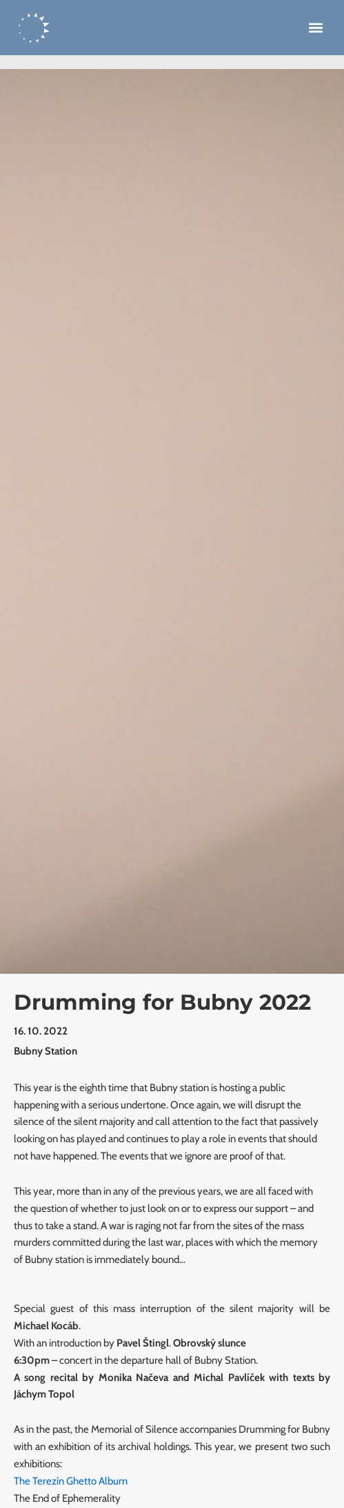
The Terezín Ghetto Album (71, 1481)
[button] (315, 28)
